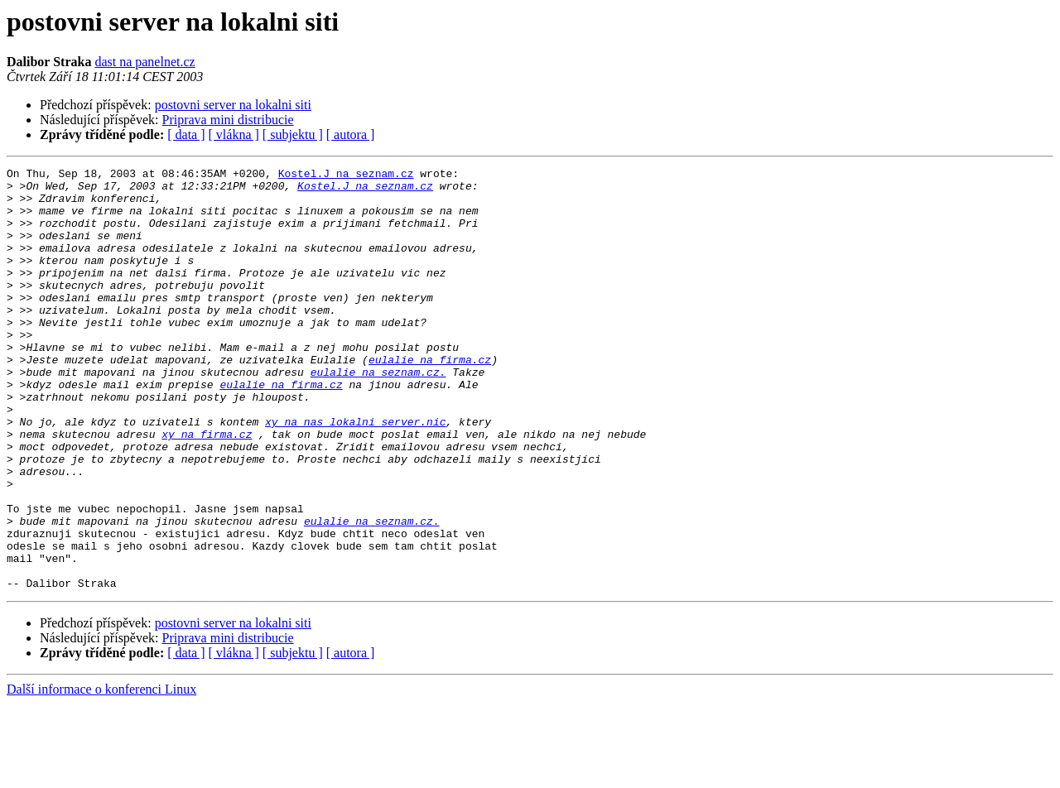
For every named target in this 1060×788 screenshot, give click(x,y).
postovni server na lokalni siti (233, 105)
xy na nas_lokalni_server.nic (355, 473)
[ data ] (186, 134)
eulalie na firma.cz (430, 399)
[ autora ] (350, 134)
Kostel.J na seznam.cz (346, 175)
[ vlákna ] (234, 134)
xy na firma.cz (206, 488)
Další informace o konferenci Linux (101, 773)
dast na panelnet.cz (144, 62)
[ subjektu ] (293, 134)
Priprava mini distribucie (228, 120)
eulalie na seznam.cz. (378, 413)
